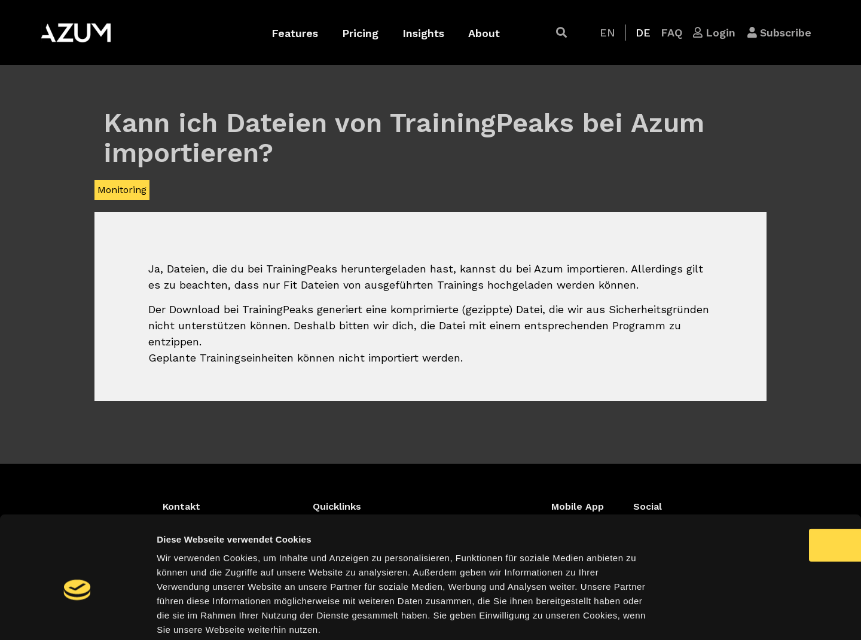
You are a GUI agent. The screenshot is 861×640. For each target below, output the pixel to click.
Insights (423, 33)
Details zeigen (636, 616)
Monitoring (121, 189)
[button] (561, 32)
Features (294, 33)
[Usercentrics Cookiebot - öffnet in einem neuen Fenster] (77, 617)
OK (761, 484)
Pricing (360, 33)
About (484, 33)
